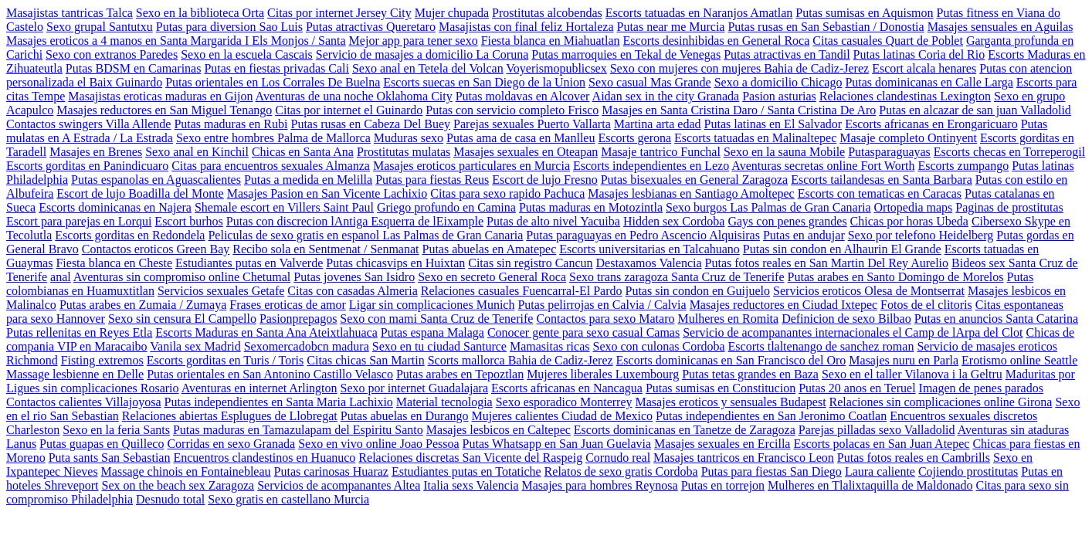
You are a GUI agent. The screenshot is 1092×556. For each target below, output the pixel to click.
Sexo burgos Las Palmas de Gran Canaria (768, 207)
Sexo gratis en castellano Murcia (288, 499)
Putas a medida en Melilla (308, 179)
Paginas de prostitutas (1009, 207)
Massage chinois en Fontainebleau (186, 471)
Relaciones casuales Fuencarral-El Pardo (521, 290)
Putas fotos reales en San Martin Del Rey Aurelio (827, 263)
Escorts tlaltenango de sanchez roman (821, 346)
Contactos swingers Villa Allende (88, 124)
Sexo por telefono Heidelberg (921, 235)
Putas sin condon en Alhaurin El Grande (842, 249)
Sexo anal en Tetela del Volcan (428, 68)
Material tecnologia (444, 402)
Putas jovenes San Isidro (354, 276)
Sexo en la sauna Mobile (784, 151)
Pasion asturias (779, 96)
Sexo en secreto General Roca (492, 276)
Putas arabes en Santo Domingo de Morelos (896, 276)
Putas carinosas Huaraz (331, 471)
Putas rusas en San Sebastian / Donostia (825, 26)
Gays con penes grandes (786, 221)
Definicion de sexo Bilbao (846, 318)
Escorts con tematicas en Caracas (879, 193)
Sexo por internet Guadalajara (414, 388)
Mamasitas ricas (550, 346)
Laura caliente (880, 471)
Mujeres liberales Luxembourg (603, 374)
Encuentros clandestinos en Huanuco (264, 457)
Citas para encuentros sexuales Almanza (270, 165)
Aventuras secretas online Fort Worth (822, 165)
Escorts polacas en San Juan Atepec (881, 443)
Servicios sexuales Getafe (221, 290)
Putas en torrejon (723, 485)
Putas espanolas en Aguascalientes (156, 179)
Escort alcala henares (924, 68)
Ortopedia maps (913, 207)
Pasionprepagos (298, 318)
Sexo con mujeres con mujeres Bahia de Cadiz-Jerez (739, 68)
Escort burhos (188, 221)
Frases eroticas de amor (287, 304)
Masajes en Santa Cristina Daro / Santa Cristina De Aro (739, 110)
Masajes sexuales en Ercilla (722, 443)
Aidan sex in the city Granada (666, 96)
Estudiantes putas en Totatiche (466, 471)
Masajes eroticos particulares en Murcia (471, 165)
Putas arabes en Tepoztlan (460, 374)
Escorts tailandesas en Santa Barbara (881, 179)
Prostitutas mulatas (403, 151)
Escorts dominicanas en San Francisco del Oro (731, 360)
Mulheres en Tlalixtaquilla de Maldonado (870, 485)
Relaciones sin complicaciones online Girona (941, 402)
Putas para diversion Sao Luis (229, 26)
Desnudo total (170, 499)
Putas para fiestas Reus (432, 179)
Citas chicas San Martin (365, 360)
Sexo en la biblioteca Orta (200, 12)
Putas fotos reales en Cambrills (913, 457)
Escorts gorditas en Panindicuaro (87, 165)
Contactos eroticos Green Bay (156, 249)
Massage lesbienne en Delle (75, 374)
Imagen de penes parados (981, 388)
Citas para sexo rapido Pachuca (507, 193)
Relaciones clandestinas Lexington (905, 96)
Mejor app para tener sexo (413, 40)
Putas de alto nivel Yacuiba (553, 221)
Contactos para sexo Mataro (605, 318)
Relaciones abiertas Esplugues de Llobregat (229, 415)
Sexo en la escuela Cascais (247, 54)
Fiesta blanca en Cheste (114, 263)
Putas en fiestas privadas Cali (276, 68)
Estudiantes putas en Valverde (249, 263)
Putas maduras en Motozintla (591, 207)
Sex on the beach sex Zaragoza (178, 485)
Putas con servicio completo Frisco (512, 110)
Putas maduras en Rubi (230, 124)
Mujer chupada (452, 12)
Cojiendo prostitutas (968, 471)
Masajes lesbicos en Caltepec (498, 429)
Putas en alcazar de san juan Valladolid (975, 110)
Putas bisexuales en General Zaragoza (694, 179)
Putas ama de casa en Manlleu (520, 137)
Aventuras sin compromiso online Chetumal (181, 276)
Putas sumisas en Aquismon (864, 12)
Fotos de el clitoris (926, 304)
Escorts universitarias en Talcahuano (649, 249)
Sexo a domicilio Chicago (778, 82)
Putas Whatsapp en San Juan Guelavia (557, 443)
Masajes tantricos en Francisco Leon (743, 457)
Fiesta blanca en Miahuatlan (550, 40)
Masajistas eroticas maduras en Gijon (160, 96)
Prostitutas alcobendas (547, 12)
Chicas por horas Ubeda (909, 221)
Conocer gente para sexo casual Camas (583, 332)
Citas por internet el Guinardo (348, 110)
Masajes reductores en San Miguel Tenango (164, 110)
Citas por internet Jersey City (339, 12)
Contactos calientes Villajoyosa (83, 402)
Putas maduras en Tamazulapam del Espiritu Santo (298, 429)
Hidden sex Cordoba (674, 221)
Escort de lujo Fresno (544, 179)
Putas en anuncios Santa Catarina (996, 318)
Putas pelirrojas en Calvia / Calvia (601, 304)
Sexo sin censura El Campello (182, 318)
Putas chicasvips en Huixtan (395, 263)
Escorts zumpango (963, 165)
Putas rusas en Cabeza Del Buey (370, 124)
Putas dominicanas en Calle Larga (928, 82)
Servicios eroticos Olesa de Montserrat (869, 290)
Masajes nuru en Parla (903, 360)
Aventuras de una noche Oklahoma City (354, 96)
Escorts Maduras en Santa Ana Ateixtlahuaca (266, 332)
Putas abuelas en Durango (405, 415)
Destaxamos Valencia (649, 263)
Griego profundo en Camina (446, 207)
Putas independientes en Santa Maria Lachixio (278, 402)
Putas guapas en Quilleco (101, 443)
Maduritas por (1040, 374)
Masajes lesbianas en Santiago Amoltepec (691, 193)
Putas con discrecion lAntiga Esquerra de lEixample (354, 221)
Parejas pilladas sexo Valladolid (877, 429)
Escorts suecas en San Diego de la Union (484, 82)
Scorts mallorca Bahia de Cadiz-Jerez (520, 360)
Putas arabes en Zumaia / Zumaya (142, 304)
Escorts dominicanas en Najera (115, 207)
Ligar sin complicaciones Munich (432, 304)
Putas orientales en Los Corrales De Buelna (272, 82)
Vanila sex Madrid (195, 346)
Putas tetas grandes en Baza (750, 374)
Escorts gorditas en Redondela (130, 235)
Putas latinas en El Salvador (773, 124)
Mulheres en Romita (727, 318)
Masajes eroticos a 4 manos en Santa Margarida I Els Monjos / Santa (176, 40)
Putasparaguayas (889, 151)
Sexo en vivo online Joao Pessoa (378, 443)
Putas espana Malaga (432, 332)
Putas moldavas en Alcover (523, 96)
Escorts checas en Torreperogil (1009, 151)
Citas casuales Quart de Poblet (887, 40)
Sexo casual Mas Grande (649, 82)
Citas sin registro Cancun (530, 263)
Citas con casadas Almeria (352, 290)
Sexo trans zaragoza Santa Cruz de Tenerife (676, 276)
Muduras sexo (408, 137)
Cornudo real (617, 457)
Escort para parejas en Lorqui (78, 221)
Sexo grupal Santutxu (99, 26)
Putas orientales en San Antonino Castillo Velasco (270, 374)
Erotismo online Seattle (1019, 360)
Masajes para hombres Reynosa (599, 485)
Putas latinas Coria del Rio (919, 54)
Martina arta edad (657, 124)
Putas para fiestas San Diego (771, 471)
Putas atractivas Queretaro (371, 26)
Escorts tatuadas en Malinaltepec (755, 137)
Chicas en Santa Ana (303, 151)
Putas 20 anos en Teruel (857, 388)
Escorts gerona (634, 137)
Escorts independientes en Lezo (651, 165)
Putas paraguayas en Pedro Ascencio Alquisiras (643, 235)
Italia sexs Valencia (470, 485)
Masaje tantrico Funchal (661, 151)
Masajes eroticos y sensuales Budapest (731, 402)
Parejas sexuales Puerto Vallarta (532, 124)
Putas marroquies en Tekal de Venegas (626, 54)
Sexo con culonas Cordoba (659, 346)
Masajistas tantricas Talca (69, 12)
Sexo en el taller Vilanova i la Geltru (912, 374)
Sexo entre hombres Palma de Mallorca (273, 137)
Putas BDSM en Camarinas (134, 68)
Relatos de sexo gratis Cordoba (621, 471)
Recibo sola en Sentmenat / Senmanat (325, 249)
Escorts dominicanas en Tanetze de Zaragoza (684, 429)
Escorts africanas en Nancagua (567, 388)
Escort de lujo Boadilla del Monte (139, 193)
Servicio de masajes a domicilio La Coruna (422, 54)
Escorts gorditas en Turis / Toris (225, 360)
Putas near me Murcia (670, 26)
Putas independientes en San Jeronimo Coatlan (771, 415)
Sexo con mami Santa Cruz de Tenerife (436, 318)
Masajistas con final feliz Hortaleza (526, 26)
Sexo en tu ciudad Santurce (439, 346)
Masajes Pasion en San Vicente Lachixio (327, 193)
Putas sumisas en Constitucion (720, 388)
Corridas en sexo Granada (231, 443)
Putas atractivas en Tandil (787, 54)
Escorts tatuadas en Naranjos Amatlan (699, 12)
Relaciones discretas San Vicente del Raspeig (470, 457)
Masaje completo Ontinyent (908, 137)
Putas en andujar (804, 235)
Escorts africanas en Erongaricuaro (931, 124)
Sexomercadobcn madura (306, 346)
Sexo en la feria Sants (116, 429)
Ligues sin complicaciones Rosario (92, 388)
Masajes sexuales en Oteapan (525, 151)
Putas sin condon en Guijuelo (698, 290)
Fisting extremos (102, 360)
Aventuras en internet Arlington (259, 388)
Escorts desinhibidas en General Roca (716, 40)
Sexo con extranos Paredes (112, 54)
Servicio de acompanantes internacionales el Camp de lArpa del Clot (852, 332)
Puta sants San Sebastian (110, 457)
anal (60, 276)
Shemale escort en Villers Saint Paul (284, 207)
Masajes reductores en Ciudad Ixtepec (783, 304)
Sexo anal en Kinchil (197, 151)
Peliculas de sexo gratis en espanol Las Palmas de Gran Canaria (365, 235)
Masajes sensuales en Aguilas (1000, 26)
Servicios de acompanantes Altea (338, 485)
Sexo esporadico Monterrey (564, 402)
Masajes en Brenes (95, 151)
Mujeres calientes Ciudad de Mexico (562, 415)
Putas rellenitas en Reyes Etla (79, 332)
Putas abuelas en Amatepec (489, 249)
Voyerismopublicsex (556, 68)
